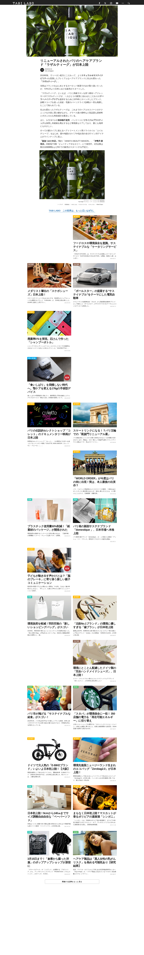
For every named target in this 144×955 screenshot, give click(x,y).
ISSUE (30, 688)
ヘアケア (61, 205)
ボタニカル (74, 205)
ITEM (29, 501)
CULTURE (31, 265)
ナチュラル (92, 205)
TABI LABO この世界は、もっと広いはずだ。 (72, 212)
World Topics (100, 205)
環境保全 (67, 205)
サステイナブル (83, 205)
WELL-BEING (32, 359)
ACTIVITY (76, 218)
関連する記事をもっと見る (72, 883)
